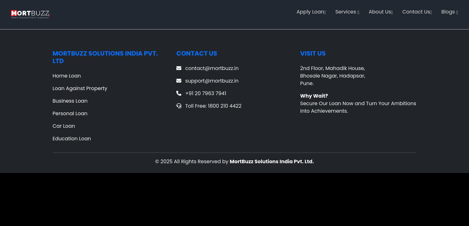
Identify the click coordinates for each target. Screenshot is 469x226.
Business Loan (70, 101)
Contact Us (417, 11)
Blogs (449, 11)
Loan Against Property (80, 88)
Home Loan (67, 75)
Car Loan (64, 126)
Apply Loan (311, 11)
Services (347, 11)
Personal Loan (70, 113)
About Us (381, 11)
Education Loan (72, 138)
